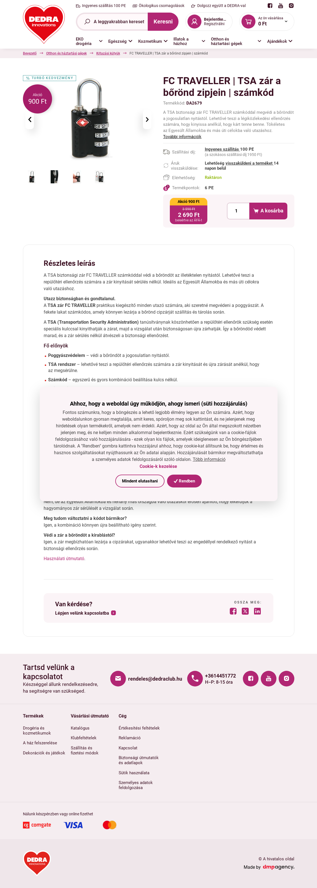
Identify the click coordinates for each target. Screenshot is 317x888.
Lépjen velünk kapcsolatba (82, 613)
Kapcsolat (128, 747)
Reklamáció (130, 737)
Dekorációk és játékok (44, 753)
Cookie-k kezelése (158, 466)
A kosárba (268, 211)
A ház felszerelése (40, 742)
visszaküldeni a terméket (250, 163)
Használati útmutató (64, 558)
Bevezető (30, 53)
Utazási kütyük (191, 53)
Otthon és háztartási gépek (66, 53)
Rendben (184, 481)
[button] (89, 41)
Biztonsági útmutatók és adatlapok (139, 760)
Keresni (163, 21)
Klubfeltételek (84, 737)
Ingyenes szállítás (222, 149)
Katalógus (80, 728)
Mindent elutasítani (140, 481)
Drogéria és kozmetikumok (37, 731)
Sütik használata (134, 772)
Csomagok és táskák (155, 53)
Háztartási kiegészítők (113, 53)
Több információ (209, 459)
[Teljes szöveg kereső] (112, 22)
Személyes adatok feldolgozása (136, 785)
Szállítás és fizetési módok (84, 750)
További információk (182, 136)
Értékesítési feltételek (139, 728)
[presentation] (29, 119)
